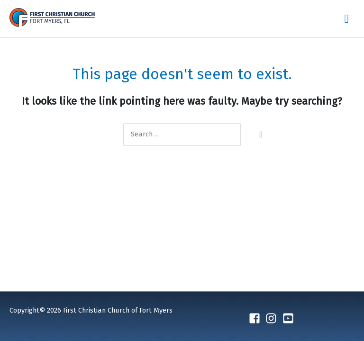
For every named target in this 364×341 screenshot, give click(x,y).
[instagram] (272, 318)
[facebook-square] (256, 318)
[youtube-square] (289, 318)
